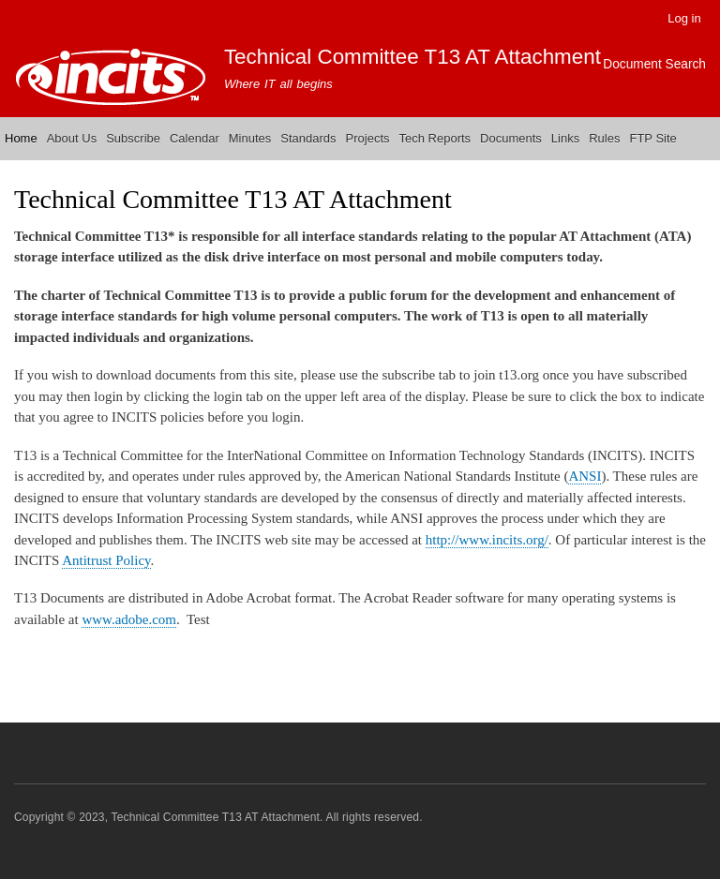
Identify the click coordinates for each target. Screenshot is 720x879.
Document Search (654, 64)
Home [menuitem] (21, 138)
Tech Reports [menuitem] (435, 138)
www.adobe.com (129, 619)
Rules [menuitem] (604, 138)
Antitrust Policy (106, 560)
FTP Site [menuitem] (652, 138)
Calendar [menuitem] (194, 138)
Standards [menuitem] (308, 138)
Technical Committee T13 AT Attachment (412, 56)
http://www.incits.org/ (487, 539)
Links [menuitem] (565, 138)
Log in (684, 18)
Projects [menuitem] (368, 138)
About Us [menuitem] (72, 138)
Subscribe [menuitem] (133, 138)
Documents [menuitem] (511, 138)
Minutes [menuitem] (250, 138)
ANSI (584, 476)
